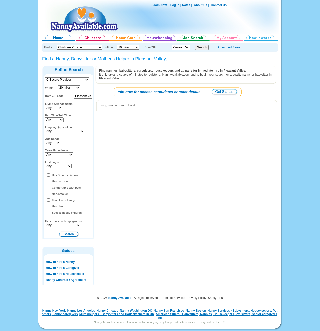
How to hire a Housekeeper (65, 274)
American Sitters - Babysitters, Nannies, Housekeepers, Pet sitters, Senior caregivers (216, 314)
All (160, 318)
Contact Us (219, 5)
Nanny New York (54, 310)
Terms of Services (173, 298)
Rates (186, 5)
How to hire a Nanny (60, 262)
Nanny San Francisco (169, 310)
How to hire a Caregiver (63, 268)
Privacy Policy (197, 298)
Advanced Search (230, 47)
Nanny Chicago (107, 310)
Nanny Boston (196, 310)
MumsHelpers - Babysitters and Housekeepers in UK (117, 314)
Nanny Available (120, 298)
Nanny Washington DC (136, 310)
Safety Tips (215, 298)
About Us (200, 5)
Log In (175, 5)
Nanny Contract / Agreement (66, 280)
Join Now (160, 5)
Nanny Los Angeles (81, 310)
